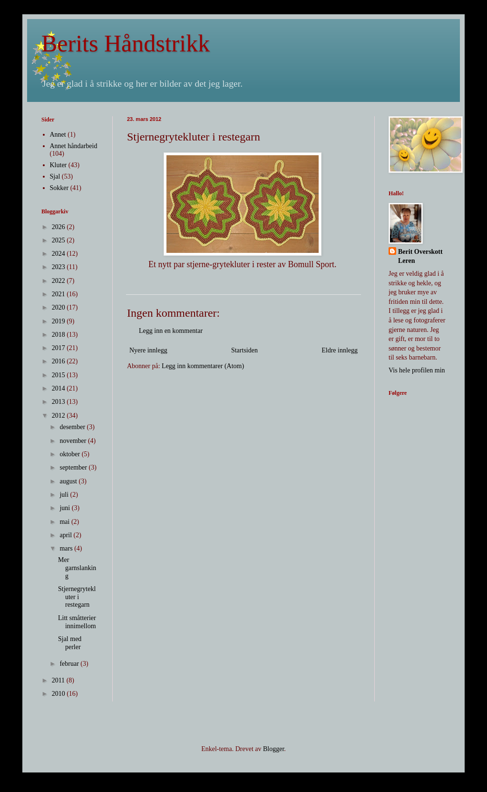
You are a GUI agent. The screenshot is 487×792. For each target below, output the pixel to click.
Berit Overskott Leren (420, 256)
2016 (59, 361)
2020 (59, 307)
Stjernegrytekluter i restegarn (77, 597)
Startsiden (244, 350)
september (73, 467)
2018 (59, 334)
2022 (59, 280)
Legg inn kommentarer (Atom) (203, 366)
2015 (59, 375)
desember (73, 427)
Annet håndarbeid (73, 146)
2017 (59, 347)
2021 (59, 294)
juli (64, 494)
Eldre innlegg (339, 350)
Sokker (59, 187)
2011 (59, 680)
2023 (59, 267)
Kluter (58, 165)
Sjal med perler (69, 643)
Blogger (273, 748)
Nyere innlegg (148, 350)
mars (66, 548)
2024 (59, 253)
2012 (59, 415)
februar (69, 663)
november (73, 440)
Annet (58, 134)
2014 (59, 388)
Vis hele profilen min (417, 370)
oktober (70, 454)
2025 (59, 240)
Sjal (55, 176)
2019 (59, 321)
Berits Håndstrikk (125, 43)
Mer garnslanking (77, 568)
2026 (59, 227)
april (66, 535)
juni (65, 507)
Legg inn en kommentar (171, 330)
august (68, 481)
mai (65, 521)
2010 (59, 693)
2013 (59, 401)
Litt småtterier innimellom (77, 622)
